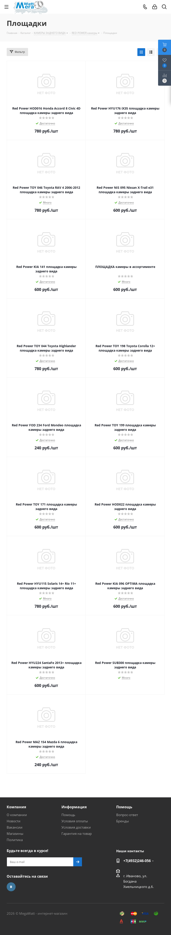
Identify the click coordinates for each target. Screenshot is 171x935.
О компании (17, 815)
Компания (16, 806)
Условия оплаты (74, 821)
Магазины (15, 833)
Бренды (122, 821)
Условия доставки (76, 827)
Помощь (68, 815)
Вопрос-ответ (127, 815)
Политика (15, 840)
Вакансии (14, 827)
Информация (74, 806)
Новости (13, 821)
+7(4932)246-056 (137, 860)
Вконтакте (11, 886)
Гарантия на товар (76, 833)
